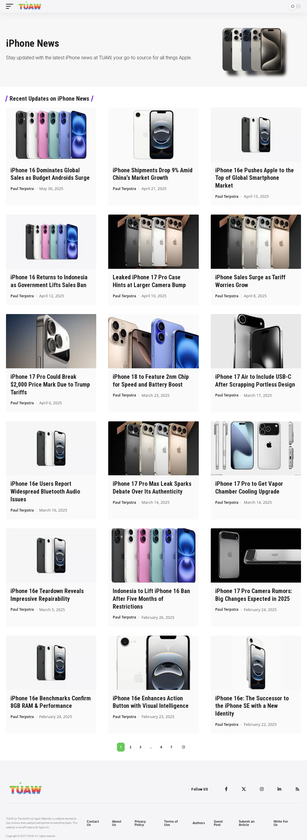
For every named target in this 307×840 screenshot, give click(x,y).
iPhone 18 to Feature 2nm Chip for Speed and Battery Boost (151, 379)
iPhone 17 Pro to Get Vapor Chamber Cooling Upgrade (249, 485)
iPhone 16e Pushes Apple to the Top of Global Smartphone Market (254, 178)
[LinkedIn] (278, 786)
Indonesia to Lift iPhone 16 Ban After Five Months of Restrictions (151, 595)
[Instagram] (260, 786)
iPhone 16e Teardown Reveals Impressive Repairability (47, 591)
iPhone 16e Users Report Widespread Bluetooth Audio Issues (45, 489)
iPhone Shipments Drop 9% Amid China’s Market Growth (152, 174)
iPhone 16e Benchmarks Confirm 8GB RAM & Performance (50, 698)
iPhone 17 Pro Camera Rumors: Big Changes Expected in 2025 (253, 591)
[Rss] (297, 786)
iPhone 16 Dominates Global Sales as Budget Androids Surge (50, 174)
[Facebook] (224, 786)
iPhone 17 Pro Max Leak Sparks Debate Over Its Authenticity (152, 485)
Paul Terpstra (23, 188)
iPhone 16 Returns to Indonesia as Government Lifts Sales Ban (49, 280)
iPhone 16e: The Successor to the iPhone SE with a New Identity (252, 702)
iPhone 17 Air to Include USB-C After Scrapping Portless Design (255, 379)
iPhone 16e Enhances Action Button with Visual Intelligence (151, 698)
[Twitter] (242, 786)
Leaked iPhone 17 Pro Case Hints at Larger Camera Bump (149, 280)
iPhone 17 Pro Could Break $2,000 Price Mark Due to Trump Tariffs (50, 383)
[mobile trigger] (11, 6)
